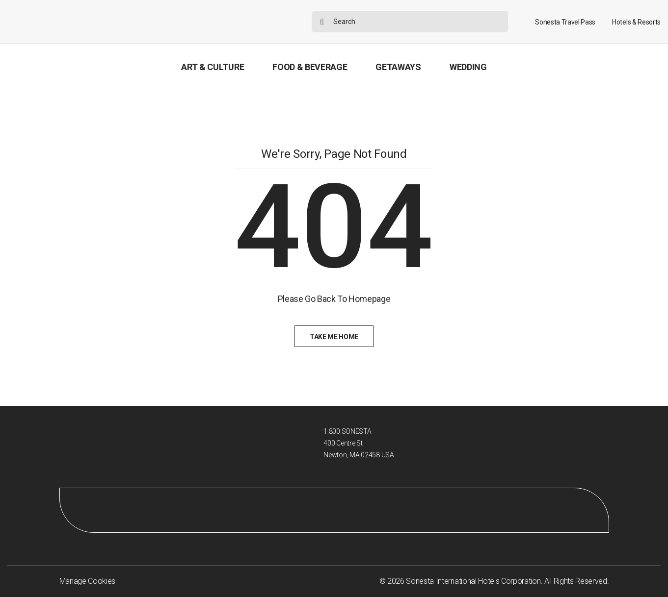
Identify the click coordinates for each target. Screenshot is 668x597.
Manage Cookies (87, 581)
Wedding (468, 67)
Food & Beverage (309, 67)
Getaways (398, 67)
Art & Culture (212, 67)
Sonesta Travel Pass (565, 22)
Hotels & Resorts (636, 22)
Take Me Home (334, 337)
